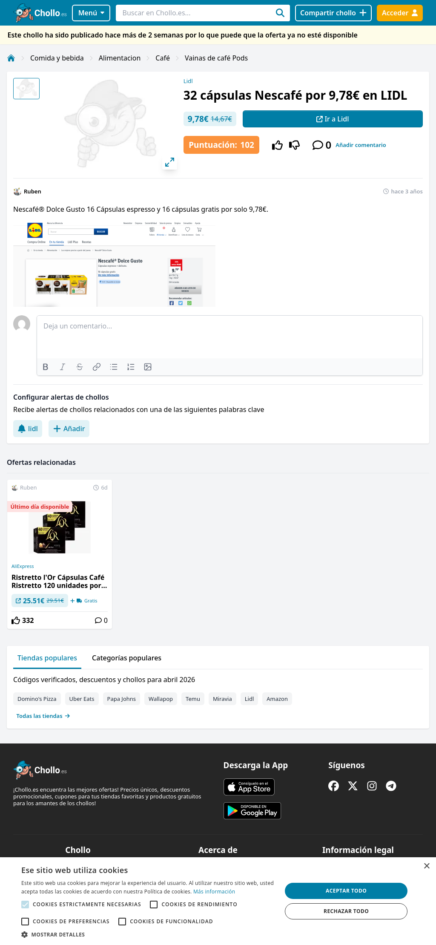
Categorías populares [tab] (126, 658)
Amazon (277, 699)
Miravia (222, 699)
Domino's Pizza (37, 699)
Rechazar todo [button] (346, 911)
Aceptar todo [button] (346, 890)
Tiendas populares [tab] (47, 658)
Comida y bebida (57, 58)
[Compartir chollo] (333, 13)
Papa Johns (121, 699)
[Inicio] (11, 58)
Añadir (69, 428)
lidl (27, 428)
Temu (193, 699)
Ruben (32, 191)
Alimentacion (120, 58)
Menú (91, 12)
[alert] (218, 901)
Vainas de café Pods (216, 58)
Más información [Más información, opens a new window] (214, 891)
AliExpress (22, 566)
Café (162, 58)
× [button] (426, 866)
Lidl (188, 81)
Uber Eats (82, 699)
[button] (147, 934)
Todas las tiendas (43, 716)
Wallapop (161, 699)
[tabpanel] (218, 695)
